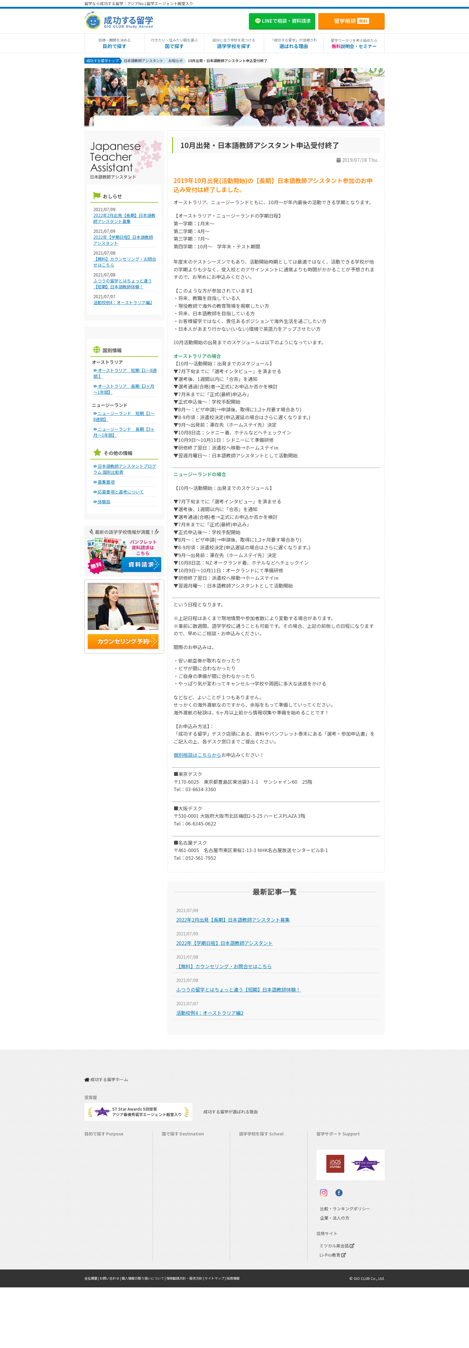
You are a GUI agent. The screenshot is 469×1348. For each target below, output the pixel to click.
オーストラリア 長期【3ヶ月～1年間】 (123, 390)
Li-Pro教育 (331, 1315)
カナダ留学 (174, 1151)
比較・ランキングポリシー (339, 1269)
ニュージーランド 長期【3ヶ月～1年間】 (124, 433)
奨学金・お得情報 (335, 1151)
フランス (250, 1225)
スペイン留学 (176, 1253)
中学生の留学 (99, 1234)
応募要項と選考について (118, 493)
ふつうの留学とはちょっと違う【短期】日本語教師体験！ (238, 990)
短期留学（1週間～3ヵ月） (110, 1142)
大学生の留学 (99, 1253)
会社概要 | (92, 1338)
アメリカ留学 (176, 1142)
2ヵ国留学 (96, 1197)
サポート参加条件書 (336, 1197)
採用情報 (248, 1338)
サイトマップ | (229, 1338)
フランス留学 (176, 1234)
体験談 (101, 503)
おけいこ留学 (99, 1206)
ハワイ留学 (174, 1216)
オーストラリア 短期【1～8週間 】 (125, 374)
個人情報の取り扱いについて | (150, 1338)
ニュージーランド (257, 1169)
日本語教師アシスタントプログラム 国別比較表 (124, 470)
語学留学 (95, 1160)
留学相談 (351, 20)
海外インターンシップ (106, 1179)
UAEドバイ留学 (178, 1281)
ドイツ (248, 1253)
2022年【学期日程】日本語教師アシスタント (224, 944)
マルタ (248, 1197)
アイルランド (253, 1188)
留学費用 (327, 1142)
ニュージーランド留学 (184, 1169)
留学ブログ (329, 1179)
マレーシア (251, 1216)
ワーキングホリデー (104, 1169)
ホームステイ (99, 1188)
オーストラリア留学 (182, 1160)
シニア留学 (97, 1281)
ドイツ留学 (174, 1262)
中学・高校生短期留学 (106, 1225)
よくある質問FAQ (334, 1188)
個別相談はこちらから (197, 756)
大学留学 (95, 1262)
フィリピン (251, 1206)
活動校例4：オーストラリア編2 (209, 1013)
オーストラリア (255, 1160)
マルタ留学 (174, 1197)
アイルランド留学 (180, 1188)
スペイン (249, 1243)
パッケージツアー (102, 1216)
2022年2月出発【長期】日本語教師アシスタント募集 (233, 920)
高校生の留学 (99, 1243)
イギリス (250, 1179)
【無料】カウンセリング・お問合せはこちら (224, 967)
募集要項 (104, 483)
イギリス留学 (176, 1179)
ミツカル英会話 (335, 1306)
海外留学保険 (331, 1160)
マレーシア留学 (178, 1225)
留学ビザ (327, 1169)
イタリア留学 (176, 1243)
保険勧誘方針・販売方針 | (196, 1338)
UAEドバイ (251, 1271)
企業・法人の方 (330, 1278)
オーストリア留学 (180, 1271)
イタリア (249, 1234)
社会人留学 (97, 1271)
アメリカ (249, 1142)
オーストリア (253, 1262)
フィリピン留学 (178, 1206)
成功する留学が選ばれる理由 (225, 1106)
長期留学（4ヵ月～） (105, 1151)
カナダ (248, 1151)
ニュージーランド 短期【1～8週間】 (124, 417)
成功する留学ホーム (106, 1077)
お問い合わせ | (113, 1338)
